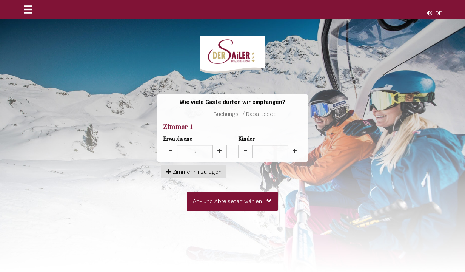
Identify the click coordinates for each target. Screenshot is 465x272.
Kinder (246, 139)
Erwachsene (177, 139)
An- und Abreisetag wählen (232, 201)
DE (434, 13)
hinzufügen (194, 171)
